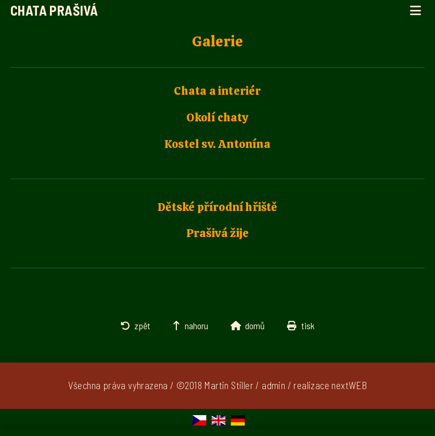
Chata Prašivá (54, 10)
